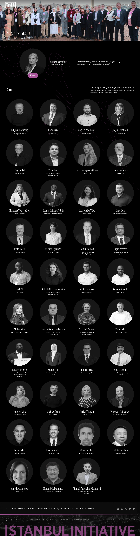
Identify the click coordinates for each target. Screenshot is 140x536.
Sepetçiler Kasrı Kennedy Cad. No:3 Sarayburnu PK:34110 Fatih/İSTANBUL (66, 520)
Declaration (32, 508)
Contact (91, 508)
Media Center (81, 508)
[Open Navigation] (129, 5)
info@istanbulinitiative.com (14, 520)
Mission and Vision (18, 508)
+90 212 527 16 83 (33, 520)
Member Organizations (57, 508)
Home (7, 508)
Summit (71, 508)
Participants (42, 508)
